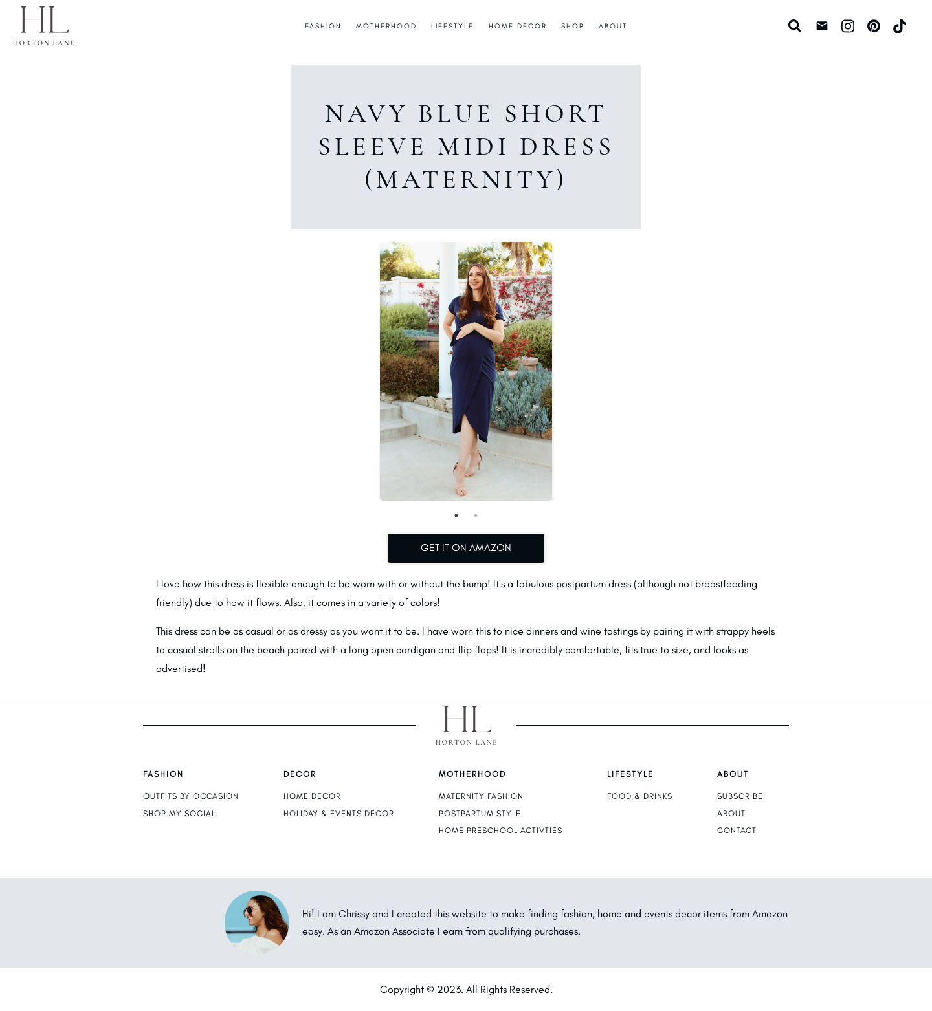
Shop (572, 25)
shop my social (179, 813)
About (613, 25)
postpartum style (480, 813)
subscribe (740, 796)
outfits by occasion (191, 796)
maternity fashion (481, 796)
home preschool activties (500, 830)
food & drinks (639, 796)
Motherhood (386, 25)
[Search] (797, 25)
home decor (312, 796)
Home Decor (518, 25)
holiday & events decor (338, 813)
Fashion (323, 25)
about (731, 813)
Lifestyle (452, 25)
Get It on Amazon (466, 547)
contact (737, 830)
